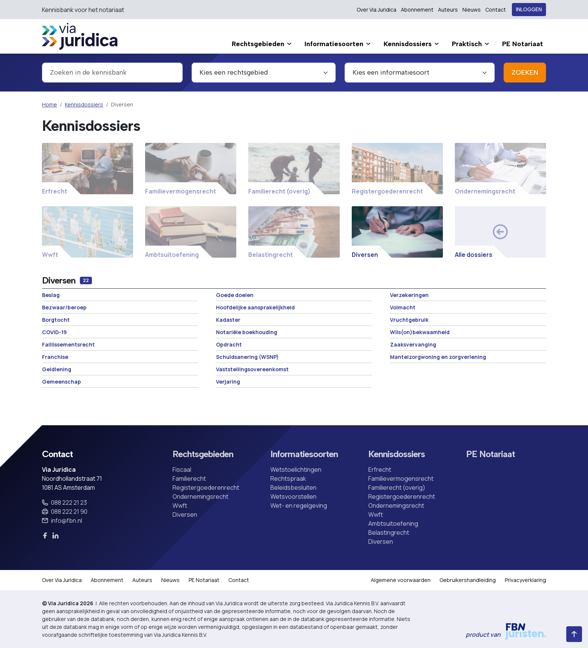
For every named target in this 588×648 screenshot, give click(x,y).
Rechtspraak (288, 478)
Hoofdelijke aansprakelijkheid (255, 307)
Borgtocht (56, 319)
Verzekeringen (409, 294)
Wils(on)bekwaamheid (420, 332)
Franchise (55, 356)
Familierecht (189, 478)
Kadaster (228, 319)
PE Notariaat (490, 454)
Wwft (179, 505)
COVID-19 (54, 332)
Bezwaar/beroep (64, 307)
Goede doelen (235, 294)
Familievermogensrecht (401, 478)
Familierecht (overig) (396, 487)
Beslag (51, 294)
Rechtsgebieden (202, 454)
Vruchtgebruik (409, 319)
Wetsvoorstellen (293, 496)
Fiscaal (181, 469)
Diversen (184, 514)
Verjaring (228, 381)
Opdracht (229, 344)
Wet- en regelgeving (298, 505)
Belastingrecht (388, 532)
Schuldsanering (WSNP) (247, 356)
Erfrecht (379, 469)
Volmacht (403, 307)
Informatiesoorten (304, 454)
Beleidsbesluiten (293, 487)
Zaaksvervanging (413, 344)
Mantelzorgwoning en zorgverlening (438, 356)
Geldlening (56, 369)
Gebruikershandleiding (468, 580)
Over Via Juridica (376, 9)
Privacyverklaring (525, 580)
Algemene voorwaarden (400, 580)
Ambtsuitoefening (393, 523)
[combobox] (112, 72)
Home (49, 104)
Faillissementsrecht (68, 344)
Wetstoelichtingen (295, 469)
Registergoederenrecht (205, 487)
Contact (495, 9)
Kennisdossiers (84, 104)
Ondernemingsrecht (200, 496)
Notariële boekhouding (246, 332)
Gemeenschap (61, 381)
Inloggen (529, 9)
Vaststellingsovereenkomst (252, 369)
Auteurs (448, 9)
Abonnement (417, 9)
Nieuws (471, 9)
